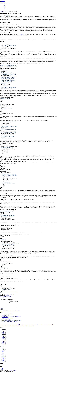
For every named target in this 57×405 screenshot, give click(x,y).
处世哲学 (3, 392)
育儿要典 (3, 393)
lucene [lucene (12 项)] (27, 357)
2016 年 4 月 (3, 369)
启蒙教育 (3, 391)
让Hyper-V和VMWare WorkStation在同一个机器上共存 (9, 354)
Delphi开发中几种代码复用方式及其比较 (6, 343)
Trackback (10, 328)
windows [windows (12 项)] (52, 357)
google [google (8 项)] (12, 357)
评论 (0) (1, 328)
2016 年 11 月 (4, 367)
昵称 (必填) (10, 332)
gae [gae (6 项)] (8, 357)
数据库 (3, 384)
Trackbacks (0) (4, 328)
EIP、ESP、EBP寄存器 (5, 350)
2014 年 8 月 (3, 376)
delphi (3, 11)
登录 (2, 401)
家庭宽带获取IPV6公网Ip (5, 348)
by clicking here (22, 34)
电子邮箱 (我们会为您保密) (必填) (13, 333)
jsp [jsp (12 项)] (22, 357)
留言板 (4, 7)
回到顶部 (1, 402)
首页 (4, 5)
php (2, 386)
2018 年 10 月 (4, 364)
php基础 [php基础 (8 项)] (37, 357)
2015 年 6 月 (3, 372)
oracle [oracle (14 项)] (34, 357)
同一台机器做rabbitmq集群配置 (6, 352)
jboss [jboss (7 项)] (20, 357)
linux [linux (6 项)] (25, 357)
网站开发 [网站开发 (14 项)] (27, 358)
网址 (9, 334)
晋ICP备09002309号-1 (13, 403)
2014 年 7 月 (3, 377)
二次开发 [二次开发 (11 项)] (9, 358)
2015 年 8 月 (3, 371)
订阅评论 (1, 341)
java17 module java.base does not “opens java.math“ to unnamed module (11, 349)
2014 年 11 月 (4, 374)
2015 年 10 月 (4, 370)
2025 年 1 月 (3, 362)
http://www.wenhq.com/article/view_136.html (9, 326)
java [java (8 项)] (16, 357)
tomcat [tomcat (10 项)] (45, 357)
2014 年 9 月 (3, 375)
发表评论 (8, 328)
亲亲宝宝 (2, 1)
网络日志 (3, 387)
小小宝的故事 (4, 390)
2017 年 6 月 (3, 366)
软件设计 (3, 382)
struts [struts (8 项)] (40, 357)
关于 (4, 8)
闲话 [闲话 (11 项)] (33, 358)
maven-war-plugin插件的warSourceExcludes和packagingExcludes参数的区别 (12, 353)
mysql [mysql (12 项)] (31, 357)
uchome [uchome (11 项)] (49, 357)
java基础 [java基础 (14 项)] (18, 357)
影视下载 (3, 388)
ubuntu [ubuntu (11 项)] (47, 357)
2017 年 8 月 (3, 365)
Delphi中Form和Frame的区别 (16, 343)
